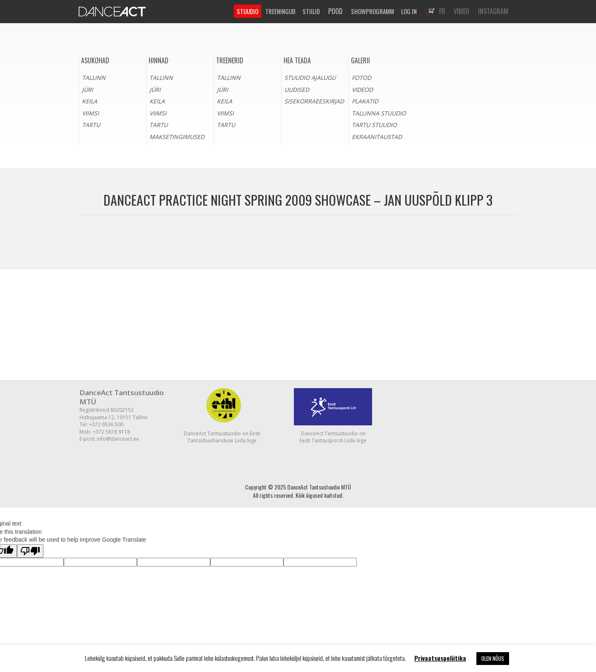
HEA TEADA (297, 60)
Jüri (87, 90)
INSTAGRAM (493, 11)
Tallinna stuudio (379, 113)
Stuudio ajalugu (310, 78)
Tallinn (94, 78)
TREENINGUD (280, 11)
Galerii (360, 60)
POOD (335, 11)
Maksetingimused (176, 137)
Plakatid (365, 101)
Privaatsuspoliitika (440, 657)
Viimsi (90, 113)
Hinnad (158, 60)
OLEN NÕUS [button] (492, 658)
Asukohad (95, 60)
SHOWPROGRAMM (372, 11)
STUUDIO (247, 11)
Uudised (296, 90)
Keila (89, 101)
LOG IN (409, 11)
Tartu (91, 125)
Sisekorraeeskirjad (314, 101)
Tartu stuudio (374, 125)
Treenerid (229, 60)
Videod (362, 90)
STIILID (311, 11)
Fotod (361, 78)
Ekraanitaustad (377, 137)
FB (442, 11)
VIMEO (461, 11)
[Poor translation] (30, 551)
